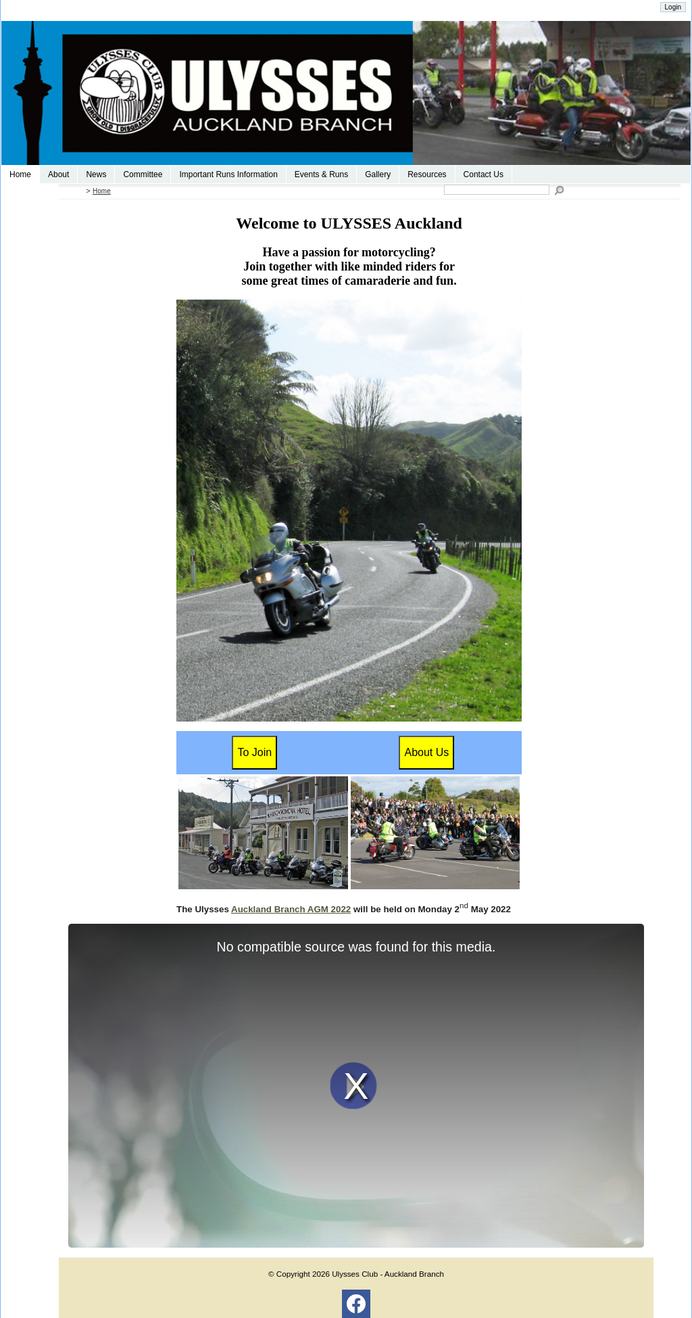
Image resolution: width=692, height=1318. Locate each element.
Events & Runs (321, 174)
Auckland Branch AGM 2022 (291, 909)
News (96, 174)
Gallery (378, 174)
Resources (426, 174)
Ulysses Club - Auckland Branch (388, 1273)
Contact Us (483, 174)
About (58, 174)
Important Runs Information (228, 174)
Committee (142, 174)
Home (20, 174)
